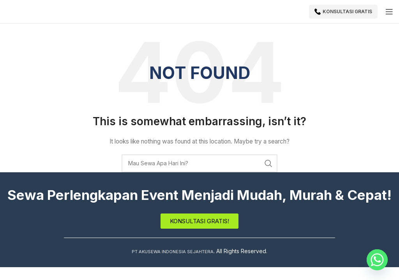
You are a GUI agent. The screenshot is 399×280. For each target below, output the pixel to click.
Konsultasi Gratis (343, 12)
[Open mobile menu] (389, 11)
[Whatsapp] (377, 259)
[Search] (199, 163)
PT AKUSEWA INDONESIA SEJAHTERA (173, 251)
